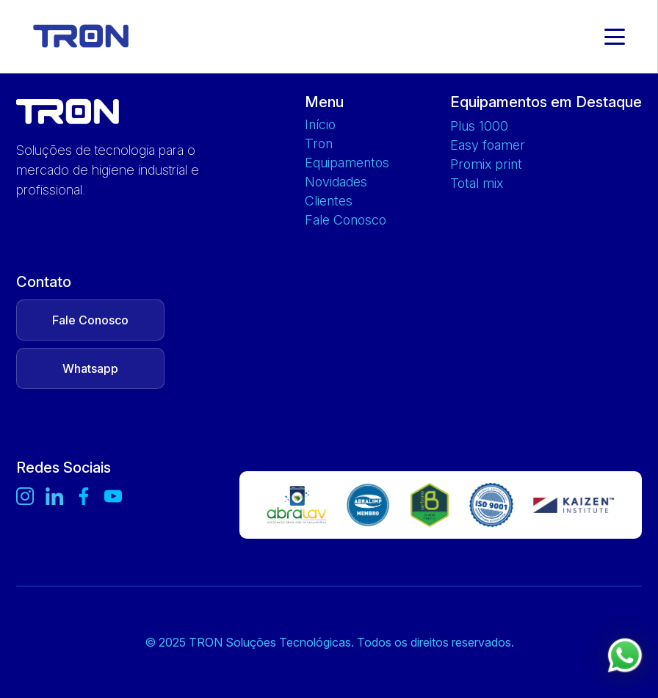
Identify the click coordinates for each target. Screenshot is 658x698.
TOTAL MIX (476, 183)
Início (320, 124)
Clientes (328, 201)
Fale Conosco (345, 220)
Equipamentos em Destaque (546, 102)
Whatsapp (90, 368)
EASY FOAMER (487, 145)
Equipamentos (347, 163)
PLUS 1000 (479, 126)
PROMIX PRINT (486, 164)
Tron (319, 143)
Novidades (336, 182)
